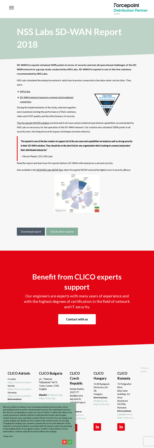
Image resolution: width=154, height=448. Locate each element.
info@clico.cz (77, 414)
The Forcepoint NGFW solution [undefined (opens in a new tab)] (33, 122)
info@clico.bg (55, 394)
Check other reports (62, 231)
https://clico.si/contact (19, 395)
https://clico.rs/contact (19, 389)
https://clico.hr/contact (19, 382)
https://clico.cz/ (78, 418)
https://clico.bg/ (47, 398)
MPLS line (25, 91)
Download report (31, 231)
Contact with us (77, 319)
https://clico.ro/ (125, 417)
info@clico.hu (101, 400)
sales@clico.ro (124, 414)
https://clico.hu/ (102, 404)
